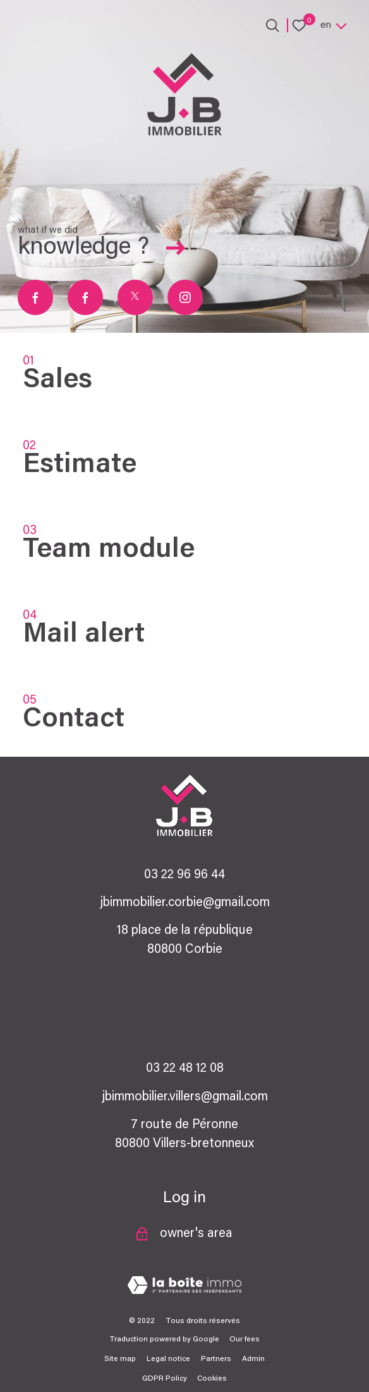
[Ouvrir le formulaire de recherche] (272, 25)
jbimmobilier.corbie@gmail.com (185, 903)
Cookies (212, 1379)
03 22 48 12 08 (185, 1068)
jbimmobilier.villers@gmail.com (185, 1097)
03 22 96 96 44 (184, 875)
